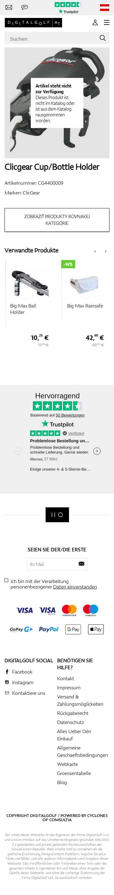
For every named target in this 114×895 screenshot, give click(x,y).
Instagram (22, 682)
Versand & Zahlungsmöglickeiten (80, 700)
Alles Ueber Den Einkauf (74, 735)
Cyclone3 (97, 815)
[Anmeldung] (95, 22)
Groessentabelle (74, 773)
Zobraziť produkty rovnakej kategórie (57, 220)
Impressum (69, 687)
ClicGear (31, 192)
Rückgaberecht (72, 713)
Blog (62, 782)
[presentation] (95, 250)
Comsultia (60, 819)
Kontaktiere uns (28, 693)
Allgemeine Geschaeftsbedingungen (82, 751)
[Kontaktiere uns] (9, 7)
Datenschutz (70, 722)
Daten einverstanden (75, 586)
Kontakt (65, 678)
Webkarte (67, 764)
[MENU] (107, 22)
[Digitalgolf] (57, 514)
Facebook (22, 671)
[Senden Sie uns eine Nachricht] (24, 7)
